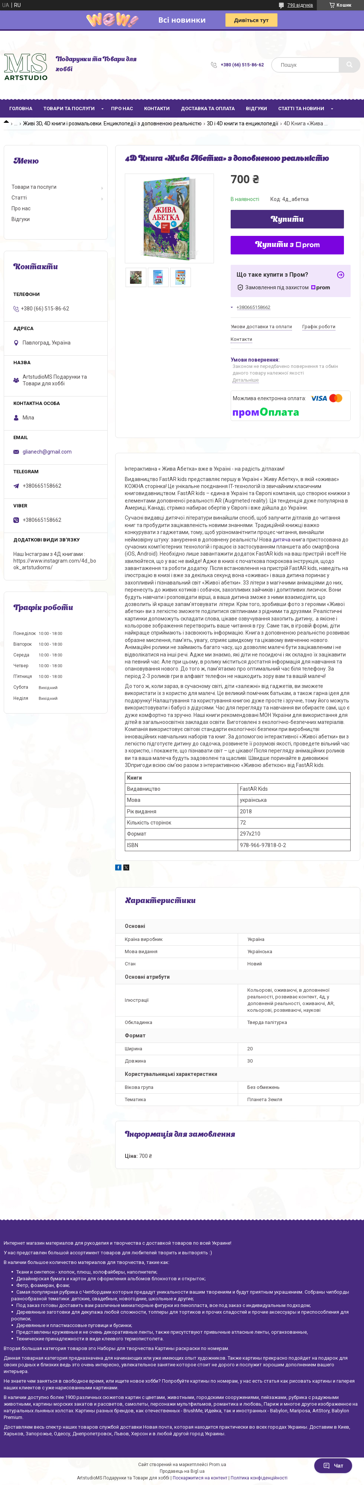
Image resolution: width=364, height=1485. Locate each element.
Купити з (287, 245)
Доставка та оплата (208, 108)
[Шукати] (349, 65)
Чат (333, 1465)
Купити (287, 220)
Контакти (157, 108)
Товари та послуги (69, 108)
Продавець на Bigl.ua (182, 1471)
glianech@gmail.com (47, 452)
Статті (19, 198)
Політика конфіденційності (259, 1478)
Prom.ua (217, 1464)
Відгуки (256, 108)
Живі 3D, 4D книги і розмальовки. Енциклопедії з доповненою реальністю (112, 123)
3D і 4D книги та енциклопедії (242, 123)
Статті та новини (301, 108)
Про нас (122, 108)
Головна (20, 108)
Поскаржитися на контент (200, 1478)
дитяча (281, 540)
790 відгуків (300, 5)
